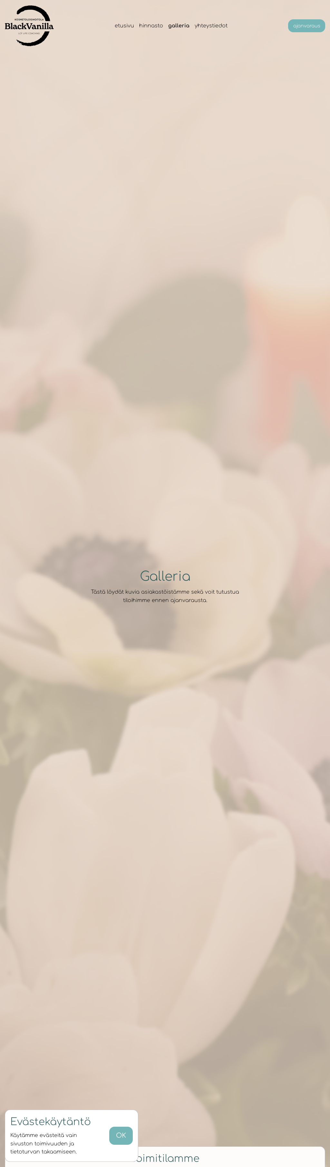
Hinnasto (151, 25)
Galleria (178, 25)
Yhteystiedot (211, 25)
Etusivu (124, 25)
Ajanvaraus (306, 25)
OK (121, 1135)
